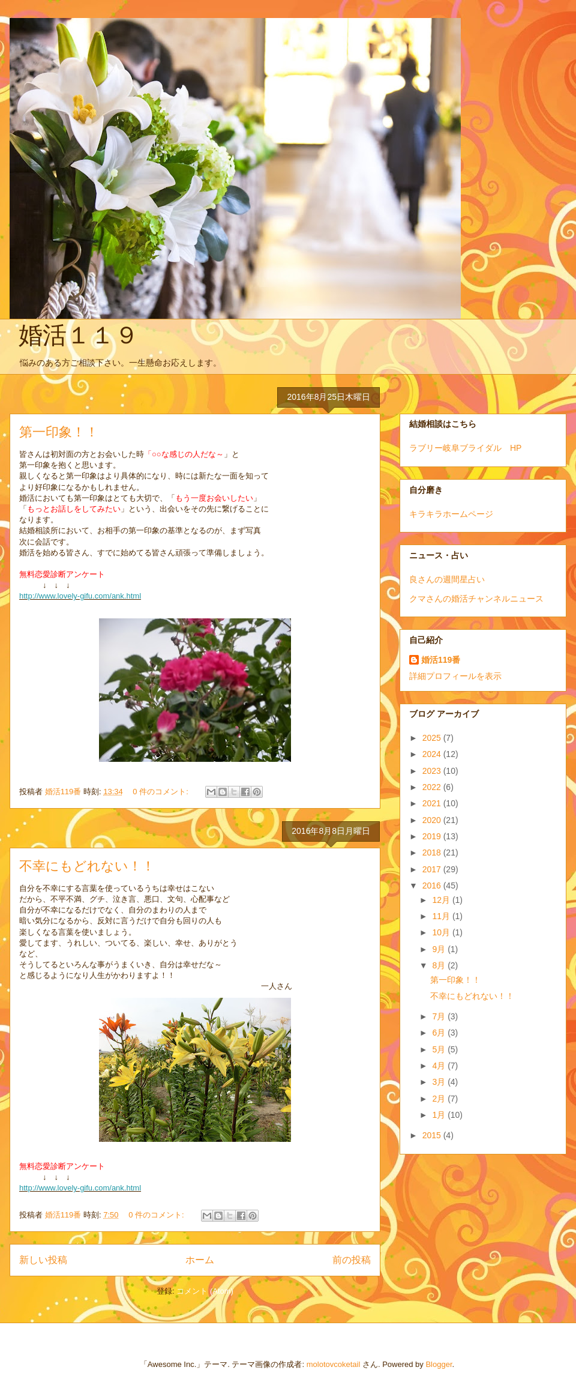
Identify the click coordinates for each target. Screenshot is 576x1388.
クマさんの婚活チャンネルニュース (476, 598)
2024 (432, 754)
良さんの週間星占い (447, 579)
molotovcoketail (334, 1364)
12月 (442, 900)
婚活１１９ (79, 335)
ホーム (199, 1260)
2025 (432, 738)
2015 (432, 1135)
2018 (432, 852)
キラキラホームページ (451, 514)
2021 (432, 803)
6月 (440, 1032)
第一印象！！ (58, 431)
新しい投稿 (43, 1260)
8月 (440, 965)
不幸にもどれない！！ (87, 866)
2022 (432, 787)
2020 (432, 820)
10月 (442, 932)
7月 (440, 1016)
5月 (440, 1049)
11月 (442, 916)
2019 (432, 836)
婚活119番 (440, 660)
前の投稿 (351, 1260)
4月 (440, 1065)
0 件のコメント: (161, 791)
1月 (440, 1115)
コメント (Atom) (204, 1291)
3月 (440, 1082)
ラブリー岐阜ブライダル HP (465, 448)
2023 (432, 771)
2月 (440, 1098)
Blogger (438, 1364)
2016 (432, 885)
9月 (440, 949)
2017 (432, 869)
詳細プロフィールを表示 (455, 676)
